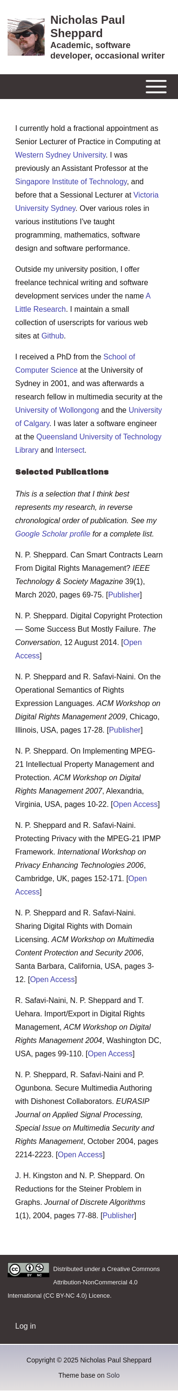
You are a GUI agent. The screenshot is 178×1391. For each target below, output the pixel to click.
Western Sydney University (60, 155)
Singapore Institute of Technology (71, 182)
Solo (113, 1375)
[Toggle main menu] (89, 86)
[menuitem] (26, 1326)
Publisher (124, 595)
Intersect (70, 450)
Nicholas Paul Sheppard (87, 26)
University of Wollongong (57, 410)
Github (52, 336)
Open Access (135, 804)
